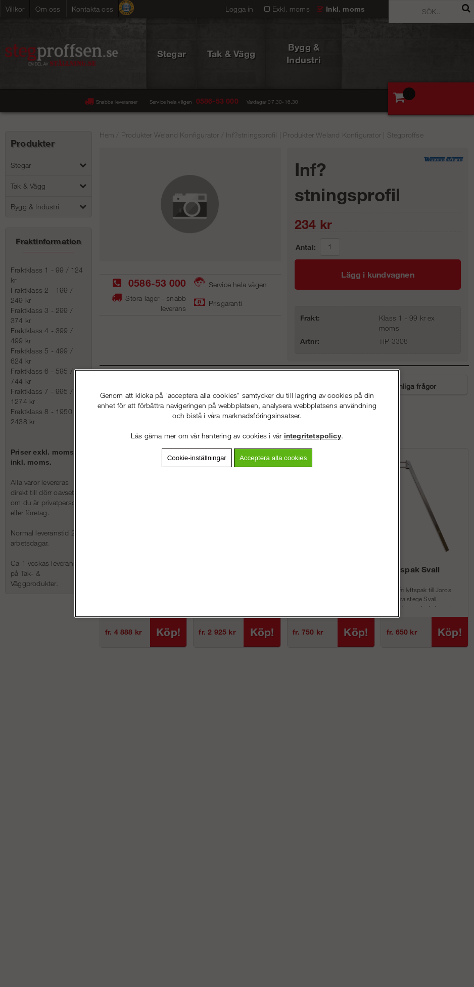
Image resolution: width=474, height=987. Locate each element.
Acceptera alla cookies (273, 458)
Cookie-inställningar (196, 458)
